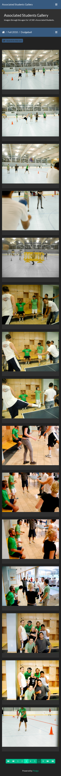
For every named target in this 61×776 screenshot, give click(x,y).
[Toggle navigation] (56, 4)
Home (3, 32)
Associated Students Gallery (17, 4)
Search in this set (12, 40)
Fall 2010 (13, 32)
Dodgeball (26, 32)
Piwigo (36, 771)
